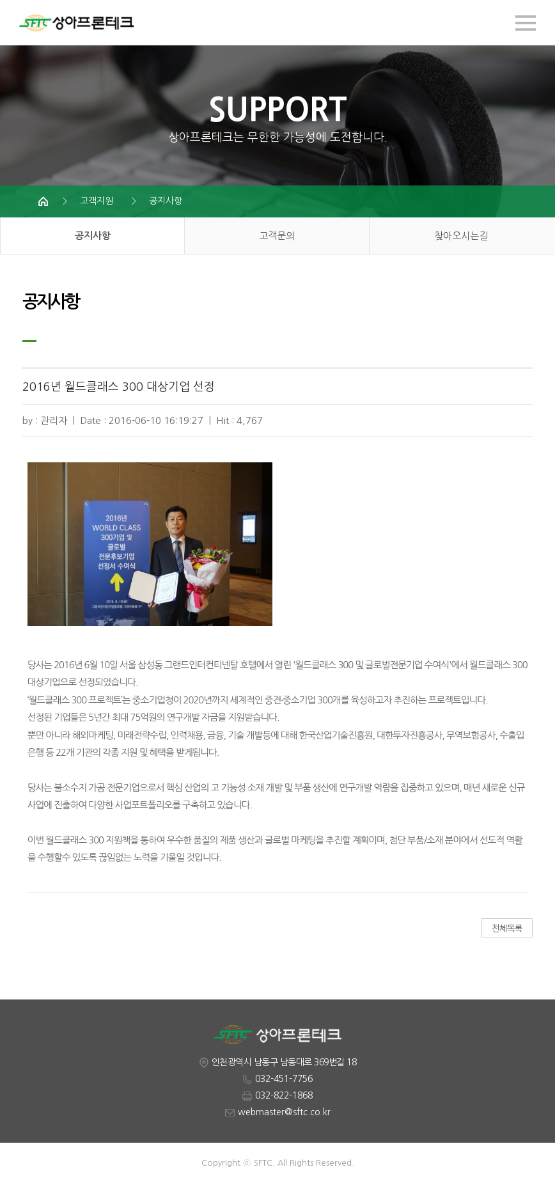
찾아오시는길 (461, 235)
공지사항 (165, 200)
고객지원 (96, 200)
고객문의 (277, 235)
